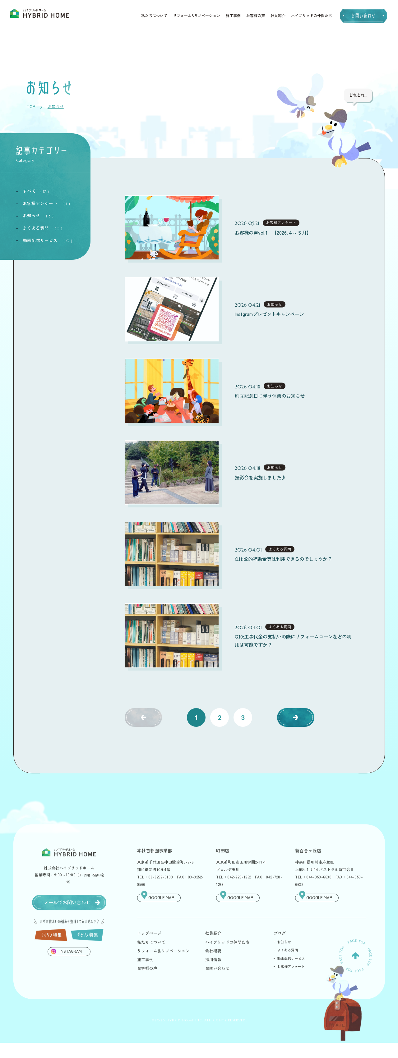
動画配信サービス (48, 240)
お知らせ (39, 216)
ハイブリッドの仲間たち (311, 15)
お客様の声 (255, 15)
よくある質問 (43, 228)
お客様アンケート (47, 203)
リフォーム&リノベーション (196, 15)
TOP (30, 107)
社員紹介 (278, 15)
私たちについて (154, 15)
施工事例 (233, 15)
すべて (37, 191)
